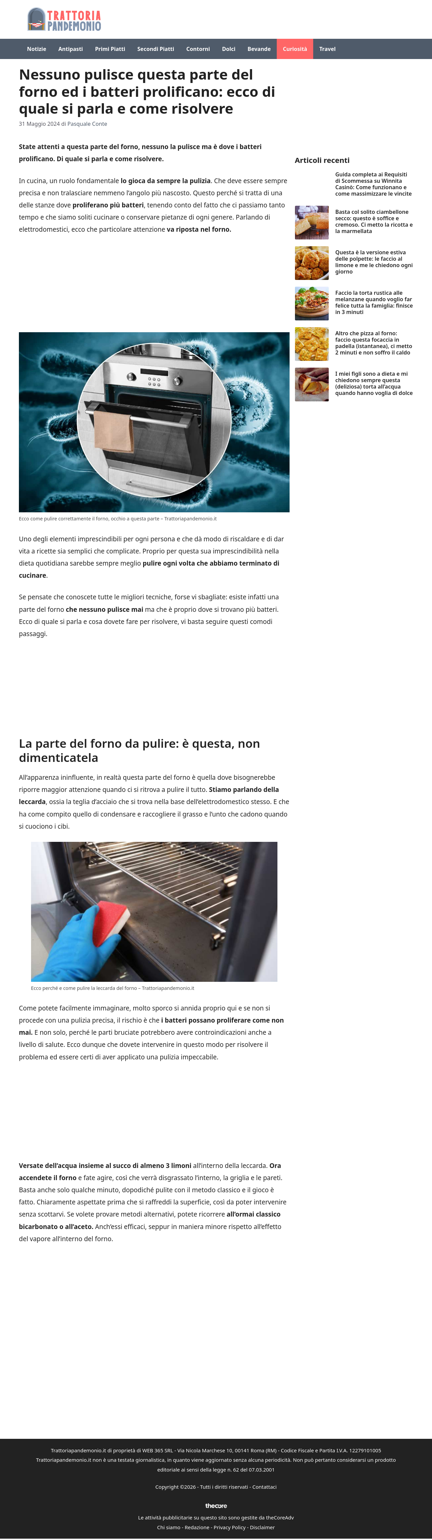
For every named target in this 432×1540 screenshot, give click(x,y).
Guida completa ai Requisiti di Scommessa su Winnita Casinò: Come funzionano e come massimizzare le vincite (373, 184)
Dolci (229, 49)
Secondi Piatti (155, 49)
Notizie (36, 49)
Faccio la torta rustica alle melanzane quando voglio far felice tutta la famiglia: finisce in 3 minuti (374, 302)
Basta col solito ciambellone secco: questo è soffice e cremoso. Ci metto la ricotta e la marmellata (374, 221)
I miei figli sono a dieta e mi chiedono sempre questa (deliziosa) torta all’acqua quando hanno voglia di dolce (374, 383)
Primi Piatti (110, 49)
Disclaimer (262, 1527)
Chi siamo (169, 1527)
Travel (327, 49)
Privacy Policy (230, 1527)
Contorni (198, 49)
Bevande (259, 49)
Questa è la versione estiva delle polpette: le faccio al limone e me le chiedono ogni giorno (374, 262)
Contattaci (264, 1486)
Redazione (197, 1527)
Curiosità (295, 49)
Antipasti (70, 49)
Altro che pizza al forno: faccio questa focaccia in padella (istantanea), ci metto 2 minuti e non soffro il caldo (373, 343)
